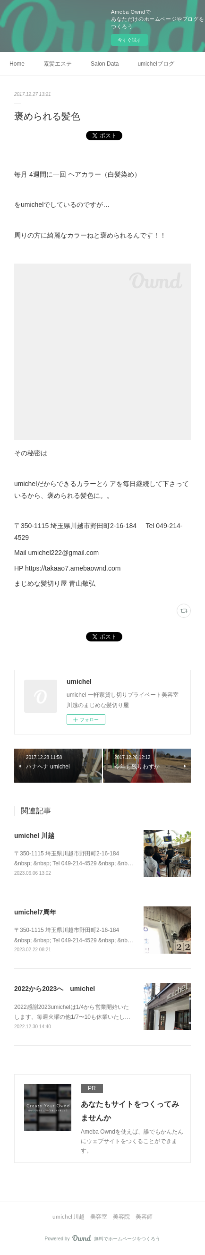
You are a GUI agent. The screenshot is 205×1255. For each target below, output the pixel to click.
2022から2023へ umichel (54, 988)
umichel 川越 (34, 835)
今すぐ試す (129, 40)
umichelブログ (155, 63)
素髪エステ (57, 63)
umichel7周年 (35, 912)
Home (17, 63)
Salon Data (105, 63)
